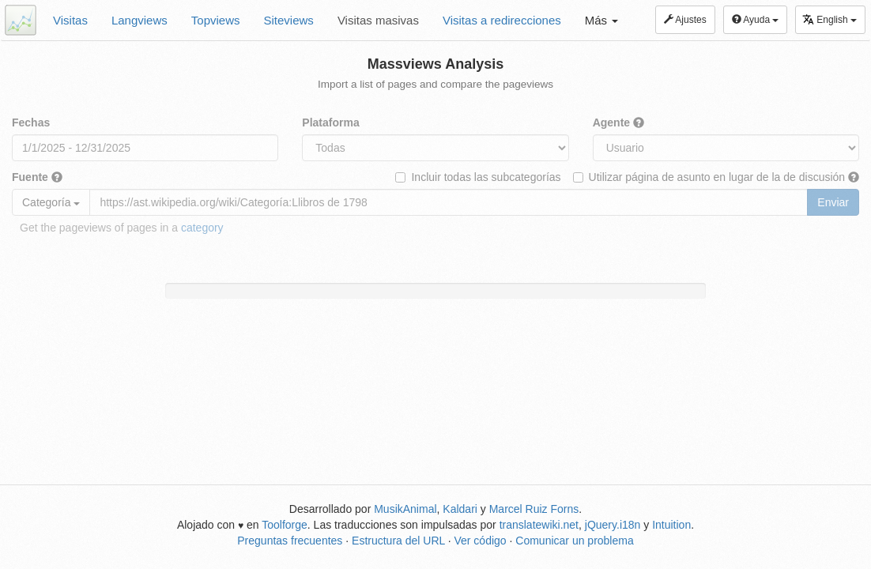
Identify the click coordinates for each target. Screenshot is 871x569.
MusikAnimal (405, 509)
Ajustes (685, 19)
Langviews (139, 20)
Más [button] (602, 20)
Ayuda (755, 19)
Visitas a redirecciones (502, 20)
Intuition (671, 524)
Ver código (480, 540)
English (829, 19)
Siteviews (289, 20)
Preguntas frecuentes (289, 540)
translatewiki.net (539, 524)
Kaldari (460, 509)
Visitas (70, 20)
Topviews (215, 20)
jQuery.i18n (613, 524)
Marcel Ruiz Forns (534, 509)
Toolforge (284, 524)
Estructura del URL (398, 540)
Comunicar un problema (574, 540)
